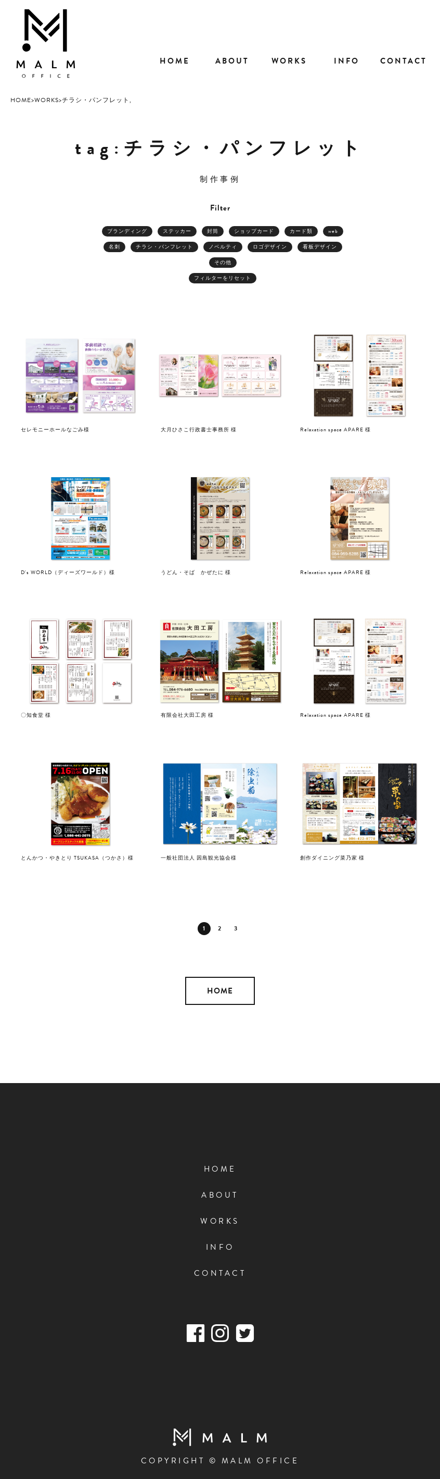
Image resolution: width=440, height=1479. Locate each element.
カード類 (301, 231)
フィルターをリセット (222, 278)
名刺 (114, 247)
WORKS (220, 1221)
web (333, 231)
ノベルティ (223, 247)
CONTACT (220, 1273)
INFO (220, 1247)
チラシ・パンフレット (164, 247)
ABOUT (220, 1195)
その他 (222, 262)
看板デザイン (320, 247)
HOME (220, 991)
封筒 (212, 231)
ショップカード (254, 231)
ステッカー (177, 231)
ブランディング (127, 231)
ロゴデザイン (270, 247)
